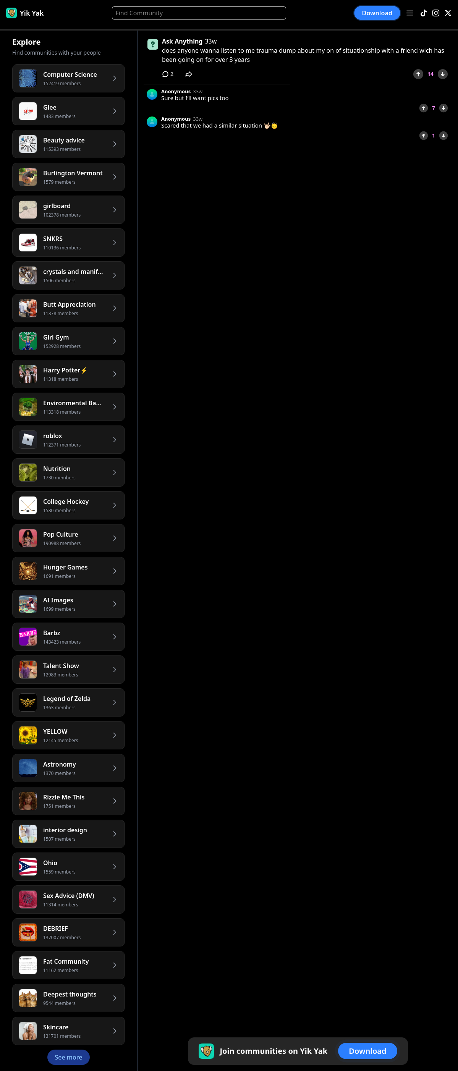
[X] (448, 13)
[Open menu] (410, 13)
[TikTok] (423, 13)
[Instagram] (436, 13)
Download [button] (377, 13)
